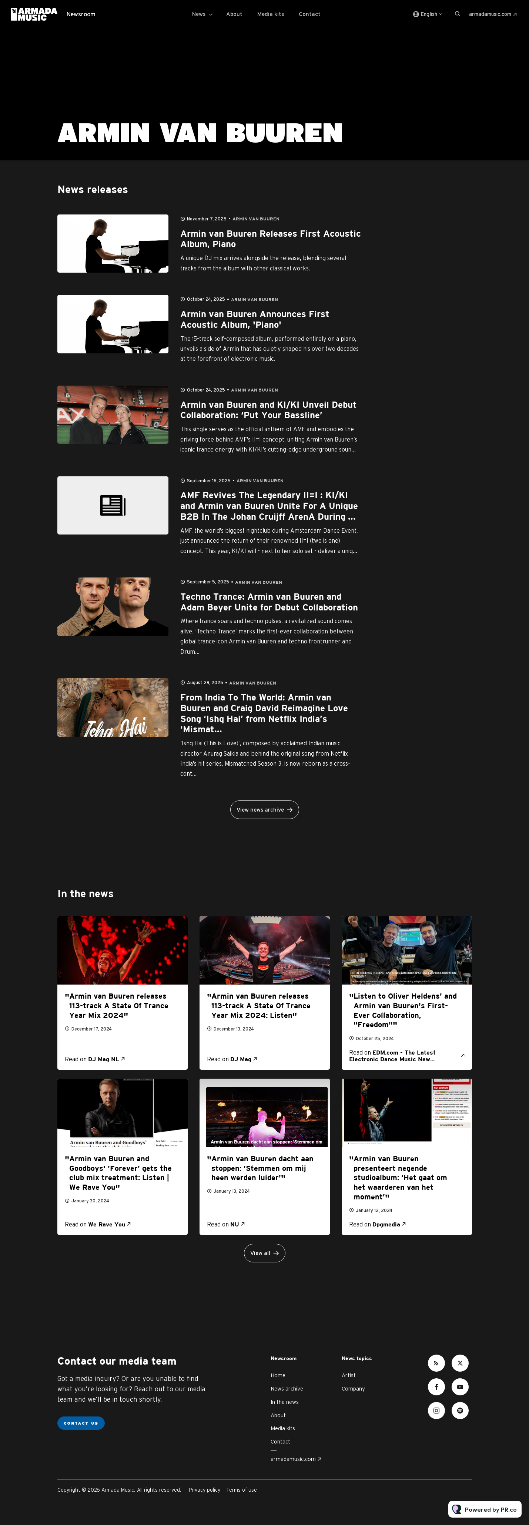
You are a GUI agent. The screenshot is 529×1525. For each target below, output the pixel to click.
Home (278, 1375)
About (234, 14)
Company (353, 1388)
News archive (287, 1388)
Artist (349, 1375)
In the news (285, 1402)
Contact (310, 14)
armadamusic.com (490, 14)
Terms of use (241, 1490)
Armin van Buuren (255, 219)
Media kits (270, 14)
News (198, 14)
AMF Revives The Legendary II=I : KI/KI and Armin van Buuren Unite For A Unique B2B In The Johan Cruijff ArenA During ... (269, 506)
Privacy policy (204, 1490)
